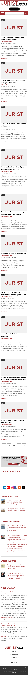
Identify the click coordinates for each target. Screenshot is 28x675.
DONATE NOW (14, 9)
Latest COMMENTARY (10, 521)
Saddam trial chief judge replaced (13, 253)
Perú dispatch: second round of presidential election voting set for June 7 (16, 510)
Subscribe (14, 481)
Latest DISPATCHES (9, 496)
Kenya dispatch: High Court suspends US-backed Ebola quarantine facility (14, 502)
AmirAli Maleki (12, 531)
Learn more (4, 636)
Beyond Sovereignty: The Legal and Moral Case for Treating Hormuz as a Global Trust (17, 527)
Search (25, 13)
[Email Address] (14, 476)
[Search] (14, 13)
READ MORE (4, 58)
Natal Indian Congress (7, 617)
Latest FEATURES (8, 561)
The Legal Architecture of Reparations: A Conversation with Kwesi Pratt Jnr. (16, 566)
